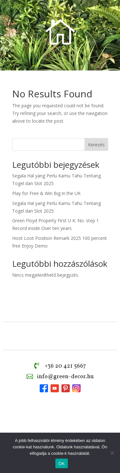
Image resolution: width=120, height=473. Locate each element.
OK (62, 463)
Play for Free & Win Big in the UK (46, 193)
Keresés (96, 145)
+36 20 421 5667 (65, 366)
